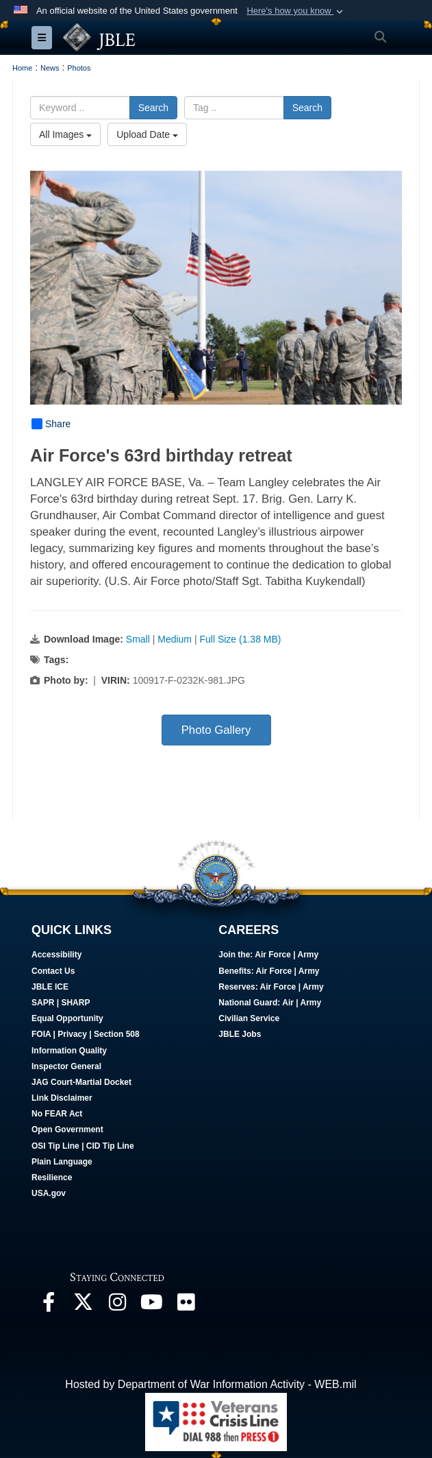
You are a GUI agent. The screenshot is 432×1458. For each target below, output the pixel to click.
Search (153, 107)
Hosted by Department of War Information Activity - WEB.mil (210, 1384)
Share (51, 423)
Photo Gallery (216, 730)
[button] (296, 11)
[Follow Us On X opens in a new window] (83, 1305)
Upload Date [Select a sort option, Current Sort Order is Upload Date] (147, 134)
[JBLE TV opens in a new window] (151, 1305)
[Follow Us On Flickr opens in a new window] (185, 1305)
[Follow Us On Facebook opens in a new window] (48, 1305)
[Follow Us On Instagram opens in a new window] (117, 1305)
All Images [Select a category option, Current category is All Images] (65, 134)
